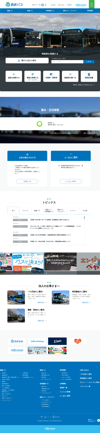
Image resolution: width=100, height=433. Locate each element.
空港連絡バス (50, 10)
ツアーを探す (45, 400)
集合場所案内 (45, 404)
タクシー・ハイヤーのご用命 (89, 382)
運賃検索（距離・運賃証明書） (10, 377)
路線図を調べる (70, 78)
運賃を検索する (32, 79)
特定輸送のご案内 (86, 378)
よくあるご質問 (65, 396)
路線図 (3, 381)
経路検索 (4, 375)
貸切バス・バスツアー (70, 10)
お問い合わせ (61, 5)
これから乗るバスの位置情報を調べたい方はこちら (64, 133)
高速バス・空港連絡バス (49, 210)
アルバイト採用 (66, 377)
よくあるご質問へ (71, 181)
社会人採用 (64, 375)
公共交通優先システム (28, 377)
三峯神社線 (25, 373)
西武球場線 (25, 375)
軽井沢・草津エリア (7, 398)
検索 (90, 61)
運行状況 (44, 377)
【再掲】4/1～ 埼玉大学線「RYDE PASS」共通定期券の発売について (50, 241)
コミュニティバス (6, 400)
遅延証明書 (89, 78)
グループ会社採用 (66, 379)
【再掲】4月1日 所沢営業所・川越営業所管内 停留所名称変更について (50, 235)
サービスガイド (45, 379)
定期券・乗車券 (51, 78)
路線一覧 (44, 373)
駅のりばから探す (29, 60)
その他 (85, 210)
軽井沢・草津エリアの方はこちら (83, 84)
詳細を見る (41, 302)
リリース (25, 210)
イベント (73, 210)
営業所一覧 (27, 181)
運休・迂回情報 (6, 385)
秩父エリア (5, 396)
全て (13, 210)
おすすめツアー (45, 402)
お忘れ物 (53, 5)
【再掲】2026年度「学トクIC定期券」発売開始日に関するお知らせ (49, 219)
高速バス (30, 10)
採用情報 (90, 10)
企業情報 (69, 5)
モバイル (57, 416)
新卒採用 (64, 373)
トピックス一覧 (85, 386)
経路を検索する (14, 78)
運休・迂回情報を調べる (91, 133)
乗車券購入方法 (45, 375)
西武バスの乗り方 (6, 394)
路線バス (10, 10)
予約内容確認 (45, 406)
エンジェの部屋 (65, 392)
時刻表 (3, 373)
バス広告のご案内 (86, 374)
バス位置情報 (5, 388)
